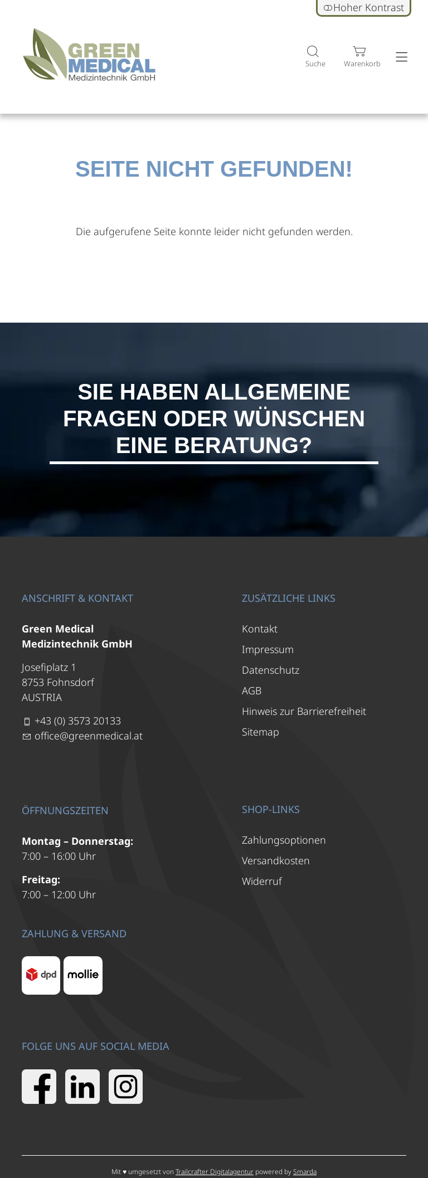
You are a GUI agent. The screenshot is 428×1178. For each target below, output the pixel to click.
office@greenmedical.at (89, 735)
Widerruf (262, 881)
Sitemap (260, 731)
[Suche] (312, 57)
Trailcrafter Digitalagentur (215, 1171)
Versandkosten (276, 860)
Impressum (268, 649)
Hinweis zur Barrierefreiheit (304, 711)
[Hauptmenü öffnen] (401, 57)
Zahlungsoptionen (284, 839)
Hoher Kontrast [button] (363, 7)
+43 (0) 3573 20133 (78, 720)
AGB (251, 690)
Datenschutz (270, 669)
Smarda (305, 1171)
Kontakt (260, 628)
